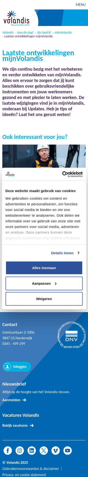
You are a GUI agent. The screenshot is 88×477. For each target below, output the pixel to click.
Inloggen (20, 366)
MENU (81, 4)
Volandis (8, 32)
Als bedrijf (44, 32)
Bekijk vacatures (15, 425)
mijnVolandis (63, 32)
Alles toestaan (44, 268)
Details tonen (62, 253)
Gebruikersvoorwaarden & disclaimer (30, 469)
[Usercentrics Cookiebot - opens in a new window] (63, 174)
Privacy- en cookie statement (24, 475)
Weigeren (44, 299)
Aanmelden (11, 400)
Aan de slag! (25, 32)
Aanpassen (44, 283)
